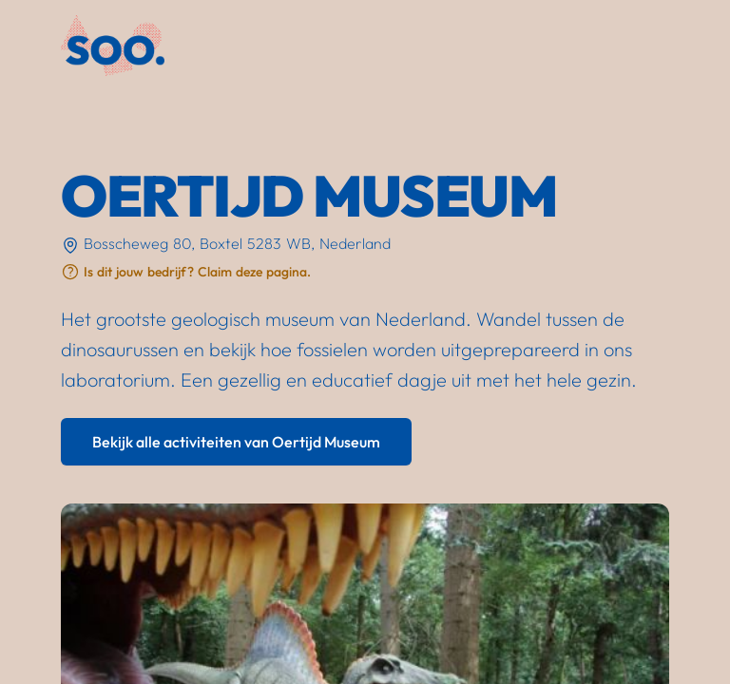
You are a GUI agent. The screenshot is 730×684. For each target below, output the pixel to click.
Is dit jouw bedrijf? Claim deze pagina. (197, 271)
